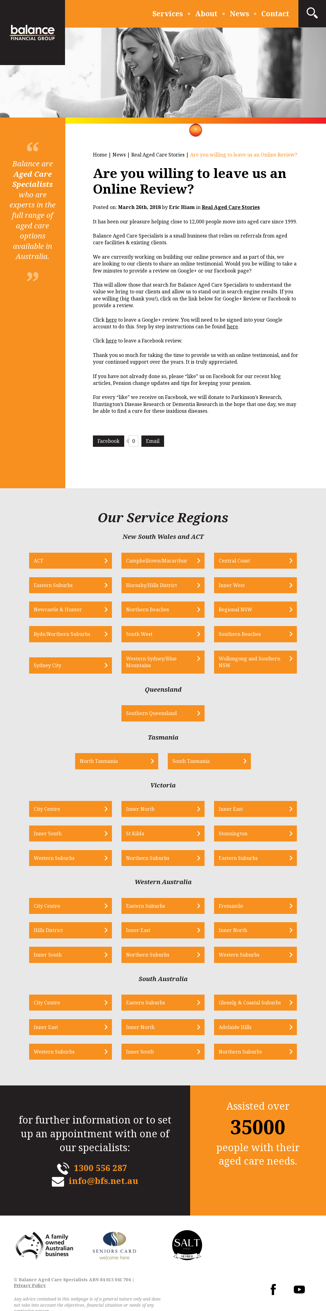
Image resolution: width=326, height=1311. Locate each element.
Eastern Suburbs (67, 585)
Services (167, 13)
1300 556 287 (100, 1170)
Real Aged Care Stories (158, 154)
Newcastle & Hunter (72, 610)
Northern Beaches (152, 610)
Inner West (227, 585)
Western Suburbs (68, 859)
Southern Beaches (235, 634)
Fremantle (226, 907)
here (111, 319)
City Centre (61, 810)
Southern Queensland (156, 714)
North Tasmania (108, 762)
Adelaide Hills (230, 1029)
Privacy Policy (30, 1288)
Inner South (62, 835)
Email (152, 441)
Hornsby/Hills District (156, 585)
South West (144, 634)
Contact (275, 13)
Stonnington (228, 835)
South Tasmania (191, 762)
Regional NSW (231, 610)
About (206, 13)
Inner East (226, 810)
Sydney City (61, 666)
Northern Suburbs (152, 859)
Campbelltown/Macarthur (161, 560)
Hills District (62, 932)
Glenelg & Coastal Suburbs (245, 1005)
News (239, 13)
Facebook (109, 441)
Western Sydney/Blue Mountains (156, 663)
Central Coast (229, 560)
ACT (52, 560)
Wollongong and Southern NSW (245, 663)
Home (100, 154)
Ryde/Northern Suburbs (76, 634)
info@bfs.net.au (103, 1183)
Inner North (145, 810)
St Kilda (140, 835)
